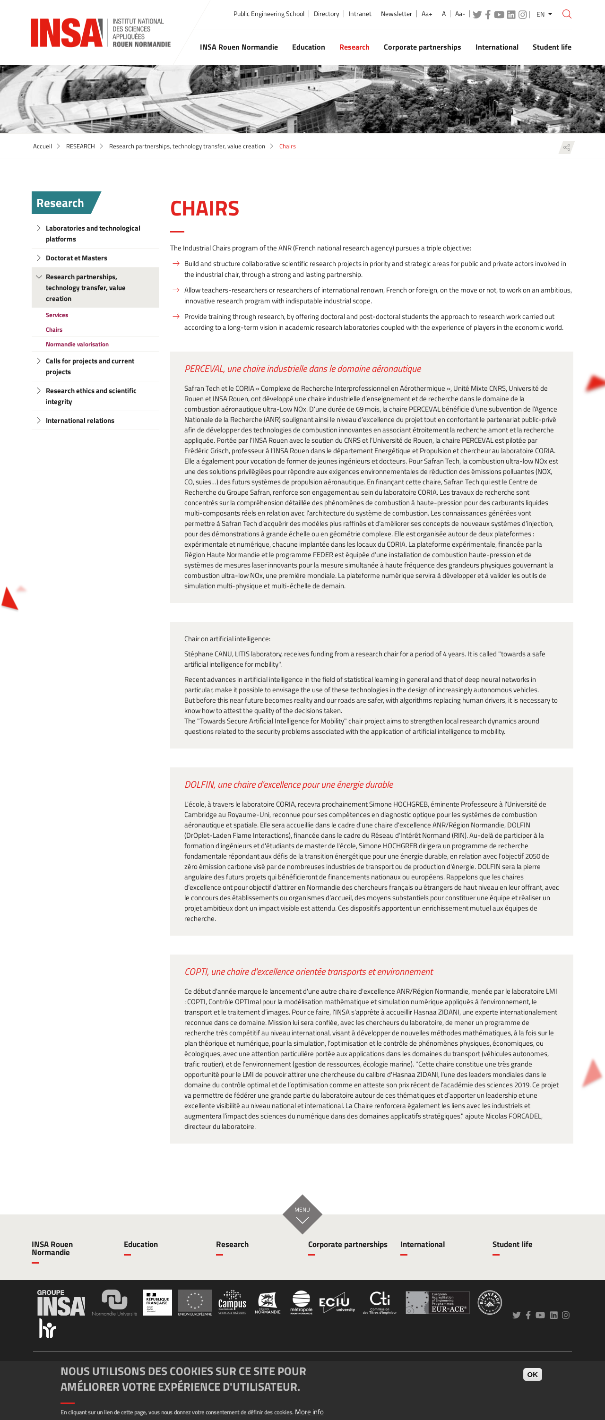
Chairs (54, 329)
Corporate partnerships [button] (422, 46)
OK (532, 1374)
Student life (513, 1244)
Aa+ (427, 13)
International (422, 1244)
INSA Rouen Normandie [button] (239, 46)
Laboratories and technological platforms (93, 233)
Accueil (42, 146)
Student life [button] (552, 46)
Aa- (460, 13)
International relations (80, 420)
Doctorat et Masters (76, 257)
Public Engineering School (268, 13)
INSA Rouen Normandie (52, 1248)
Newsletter (396, 13)
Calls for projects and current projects (90, 366)
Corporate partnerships (348, 1244)
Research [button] (354, 46)
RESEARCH (80, 146)
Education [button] (308, 46)
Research (60, 203)
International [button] (497, 46)
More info (309, 1411)
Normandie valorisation (77, 344)
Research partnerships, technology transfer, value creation (187, 146)
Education (141, 1244)
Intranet (360, 13)
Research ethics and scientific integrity (91, 396)
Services (57, 314)
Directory (326, 13)
